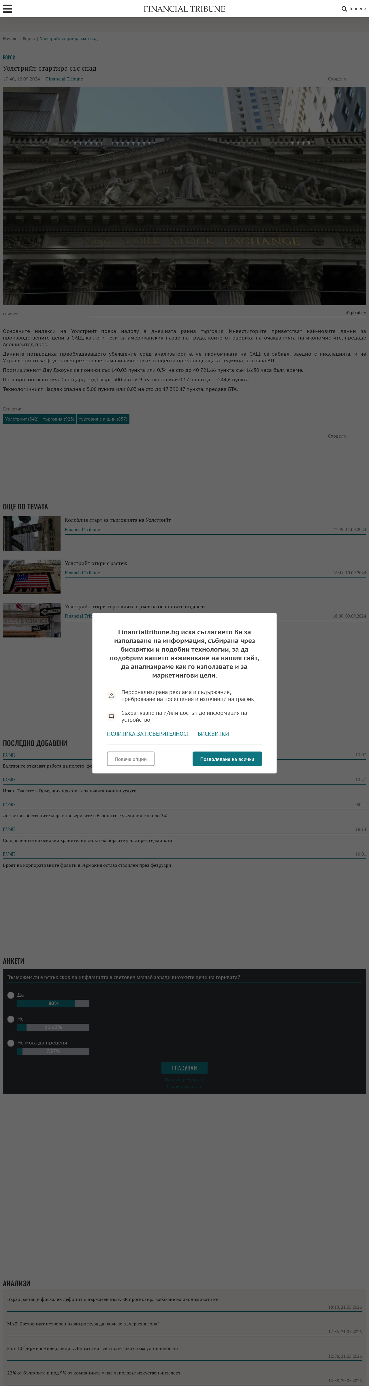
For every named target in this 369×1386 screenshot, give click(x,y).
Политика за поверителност (148, 733)
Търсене (353, 8)
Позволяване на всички (227, 759)
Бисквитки (213, 733)
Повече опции (131, 759)
